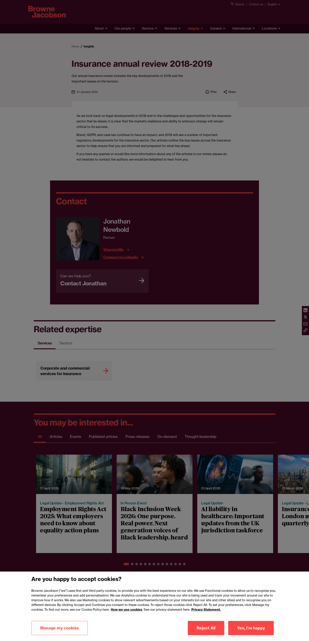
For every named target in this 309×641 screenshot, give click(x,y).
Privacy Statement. (206, 624)
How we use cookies (126, 624)
